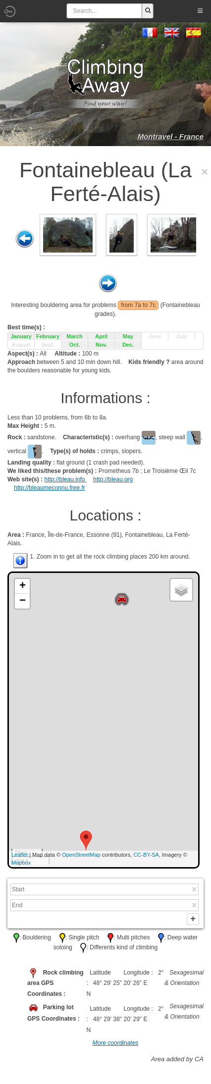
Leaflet (19, 855)
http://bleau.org (113, 479)
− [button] (22, 601)
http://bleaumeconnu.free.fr (49, 487)
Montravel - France (171, 136)
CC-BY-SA (146, 855)
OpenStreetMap (81, 855)
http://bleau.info (65, 479)
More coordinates (116, 1044)
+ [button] (22, 586)
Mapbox (21, 863)
